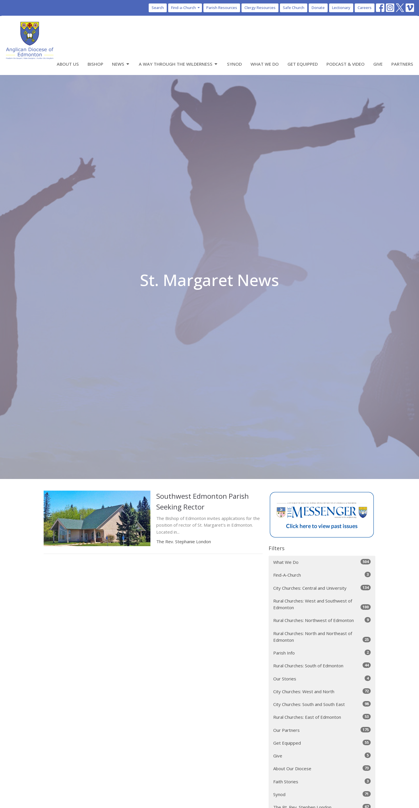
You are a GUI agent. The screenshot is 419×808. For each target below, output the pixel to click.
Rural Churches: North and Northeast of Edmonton (322, 636)
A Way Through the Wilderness (178, 64)
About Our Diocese (322, 768)
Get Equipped (302, 64)
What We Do (265, 64)
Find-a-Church (185, 7)
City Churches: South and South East (322, 704)
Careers (365, 7)
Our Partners (322, 730)
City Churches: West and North (322, 691)
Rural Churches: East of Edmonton (322, 717)
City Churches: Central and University (322, 588)
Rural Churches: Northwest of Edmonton (322, 620)
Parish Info (322, 653)
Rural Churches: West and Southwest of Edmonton (322, 604)
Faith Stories (322, 781)
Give (378, 64)
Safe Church (293, 7)
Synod (234, 64)
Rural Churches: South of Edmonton (322, 665)
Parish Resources (221, 7)
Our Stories (322, 678)
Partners (402, 64)
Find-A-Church (322, 575)
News (121, 64)
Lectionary (341, 7)
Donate (318, 7)
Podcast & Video (345, 64)
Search (158, 7)
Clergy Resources (260, 7)
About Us (68, 64)
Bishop (95, 64)
